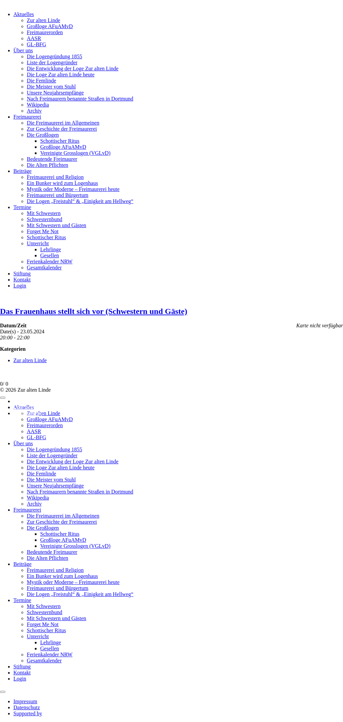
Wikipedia (38, 105)
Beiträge (22, 171)
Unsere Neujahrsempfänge (55, 92)
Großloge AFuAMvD (50, 26)
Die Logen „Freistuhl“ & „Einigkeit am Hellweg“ (80, 201)
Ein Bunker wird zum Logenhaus (62, 183)
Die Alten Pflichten (47, 165)
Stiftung (22, 273)
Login (19, 285)
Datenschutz (26, 407)
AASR (34, 38)
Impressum (25, 401)
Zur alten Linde (43, 20)
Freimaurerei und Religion (55, 177)
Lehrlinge (50, 249)
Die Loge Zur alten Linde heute (60, 74)
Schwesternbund (44, 219)
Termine (22, 207)
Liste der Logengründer (52, 62)
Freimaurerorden (45, 32)
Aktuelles (23, 14)
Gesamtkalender (44, 267)
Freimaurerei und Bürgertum (57, 195)
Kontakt (22, 279)
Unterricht (38, 243)
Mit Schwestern (44, 213)
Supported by (27, 413)
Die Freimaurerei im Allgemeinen (63, 123)
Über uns (23, 50)
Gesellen (49, 255)
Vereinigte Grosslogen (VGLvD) (75, 153)
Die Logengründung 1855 (54, 56)
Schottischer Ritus (59, 141)
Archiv (34, 111)
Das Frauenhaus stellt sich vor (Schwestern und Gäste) (93, 311)
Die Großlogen (43, 135)
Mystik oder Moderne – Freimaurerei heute (73, 189)
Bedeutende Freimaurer (52, 159)
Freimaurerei (27, 117)
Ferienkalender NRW (49, 261)
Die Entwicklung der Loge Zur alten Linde (73, 68)
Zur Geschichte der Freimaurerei (62, 129)
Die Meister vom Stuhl (51, 86)
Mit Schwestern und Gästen (56, 225)
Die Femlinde (41, 80)
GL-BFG (36, 44)
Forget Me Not (43, 231)
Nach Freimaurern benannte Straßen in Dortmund (80, 99)
